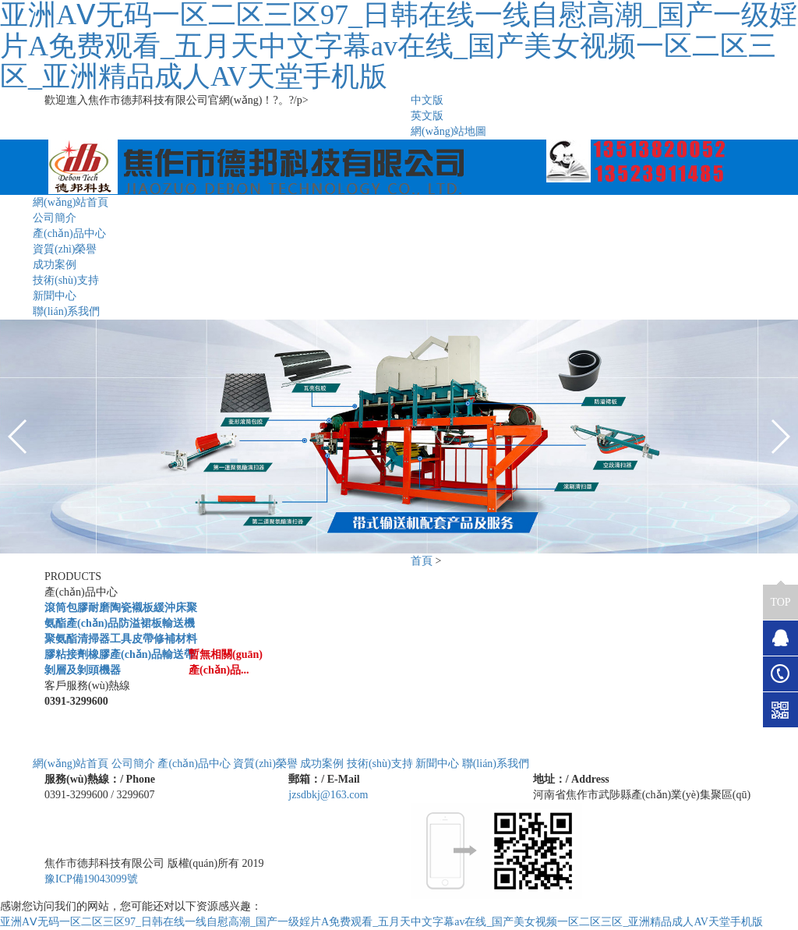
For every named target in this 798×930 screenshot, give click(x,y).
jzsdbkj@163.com (328, 795)
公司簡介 (54, 218)
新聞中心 (54, 296)
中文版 (427, 100)
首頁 (422, 561)
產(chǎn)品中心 (69, 233)
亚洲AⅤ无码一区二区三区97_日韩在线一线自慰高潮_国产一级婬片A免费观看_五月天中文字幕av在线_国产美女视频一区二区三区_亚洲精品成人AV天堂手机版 (381, 922)
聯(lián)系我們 (66, 311)
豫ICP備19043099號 (91, 879)
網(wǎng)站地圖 (448, 131)
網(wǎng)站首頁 (70, 202)
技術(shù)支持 (66, 280)
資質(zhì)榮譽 (65, 249)
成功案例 (54, 265)
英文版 (427, 116)
